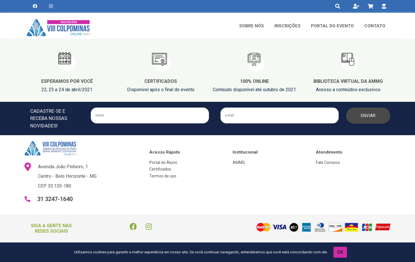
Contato (374, 25)
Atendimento (329, 152)
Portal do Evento (332, 25)
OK (340, 252)
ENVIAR (368, 115)
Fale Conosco (328, 162)
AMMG (239, 162)
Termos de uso (162, 176)
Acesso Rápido (164, 152)
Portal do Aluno (163, 162)
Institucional (245, 152)
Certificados (160, 169)
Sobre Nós (251, 25)
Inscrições (287, 25)
